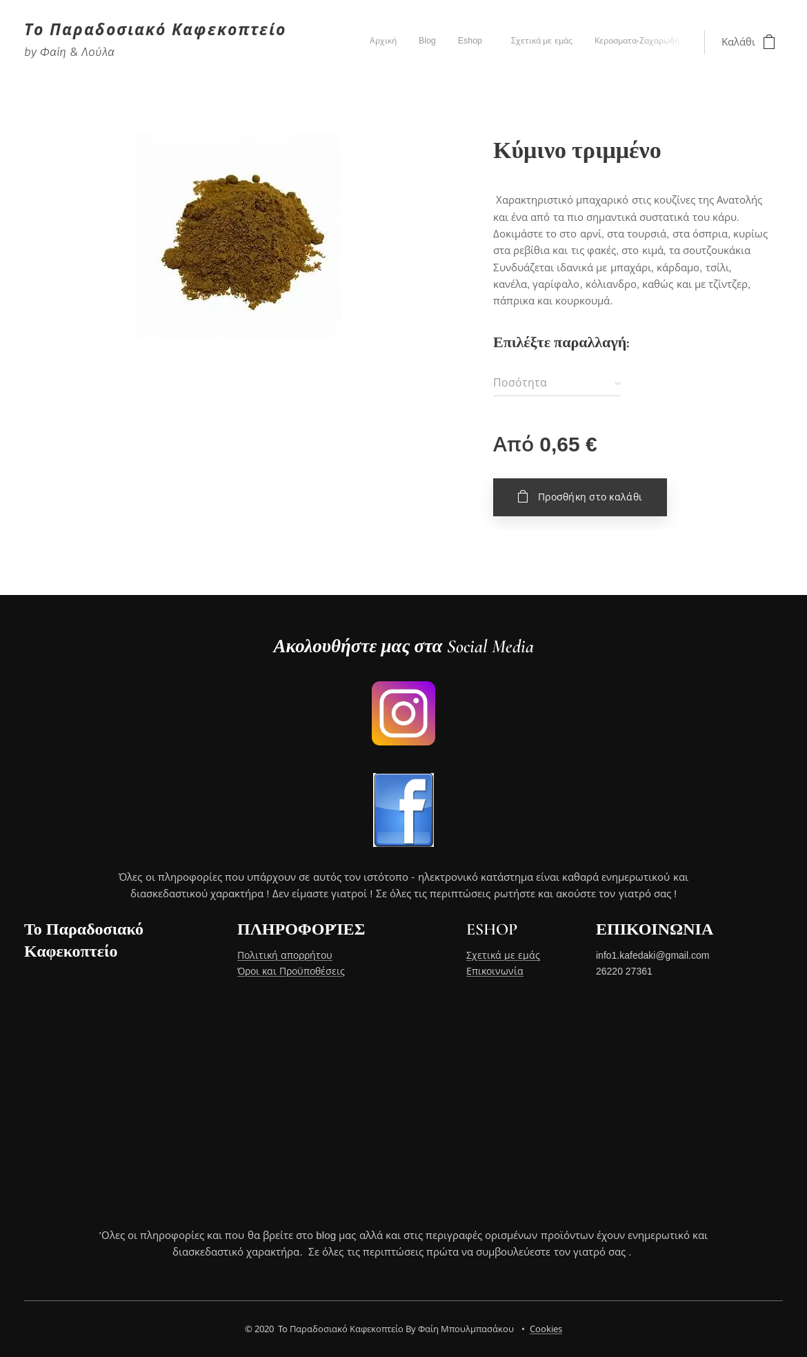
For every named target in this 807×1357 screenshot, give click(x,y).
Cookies (546, 1328)
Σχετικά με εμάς (503, 955)
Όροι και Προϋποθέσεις (291, 971)
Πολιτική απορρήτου (284, 955)
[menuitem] (588, 42)
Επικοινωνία (495, 971)
